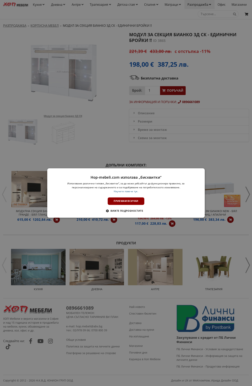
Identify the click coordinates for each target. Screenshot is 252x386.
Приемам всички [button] (126, 201)
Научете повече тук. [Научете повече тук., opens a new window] (126, 191)
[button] (126, 211)
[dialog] (126, 193)
